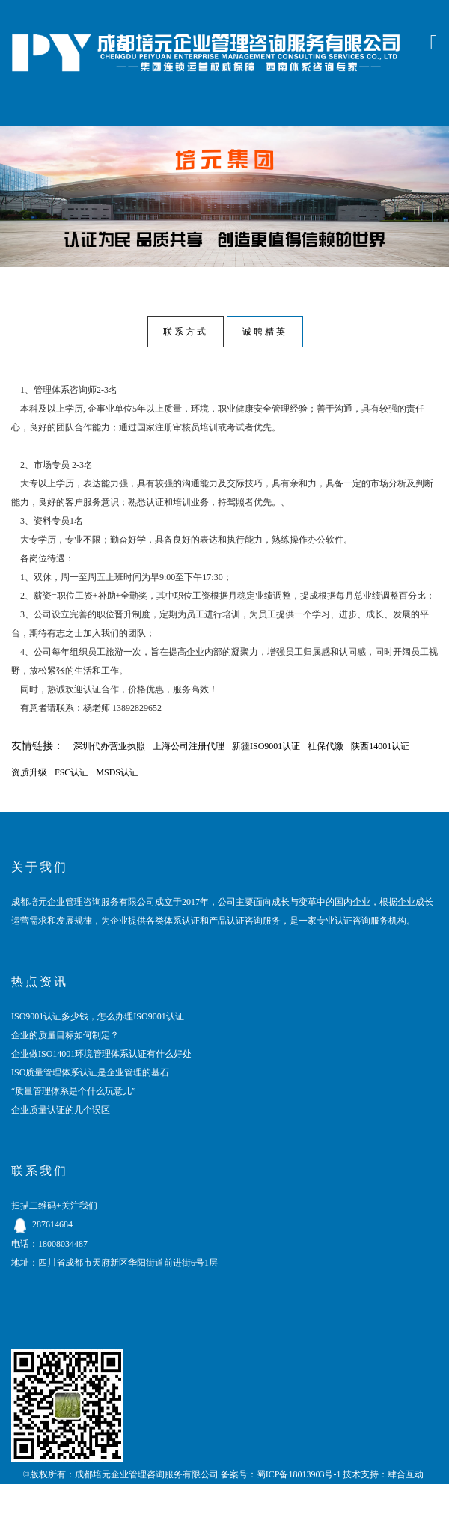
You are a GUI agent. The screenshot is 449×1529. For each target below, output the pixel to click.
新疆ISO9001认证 (266, 746)
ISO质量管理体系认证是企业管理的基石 (90, 1072)
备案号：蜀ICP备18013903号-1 (281, 1474)
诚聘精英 (264, 331)
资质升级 (29, 772)
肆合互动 (406, 1474)
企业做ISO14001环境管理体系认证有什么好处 (101, 1054)
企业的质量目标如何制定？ (65, 1035)
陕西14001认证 (380, 746)
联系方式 (185, 331)
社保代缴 (325, 746)
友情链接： (37, 745)
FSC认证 (71, 772)
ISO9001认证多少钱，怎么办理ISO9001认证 (97, 1016)
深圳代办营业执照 (109, 746)
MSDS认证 (117, 772)
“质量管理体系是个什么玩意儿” (73, 1091)
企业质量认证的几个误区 (60, 1110)
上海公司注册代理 (188, 746)
